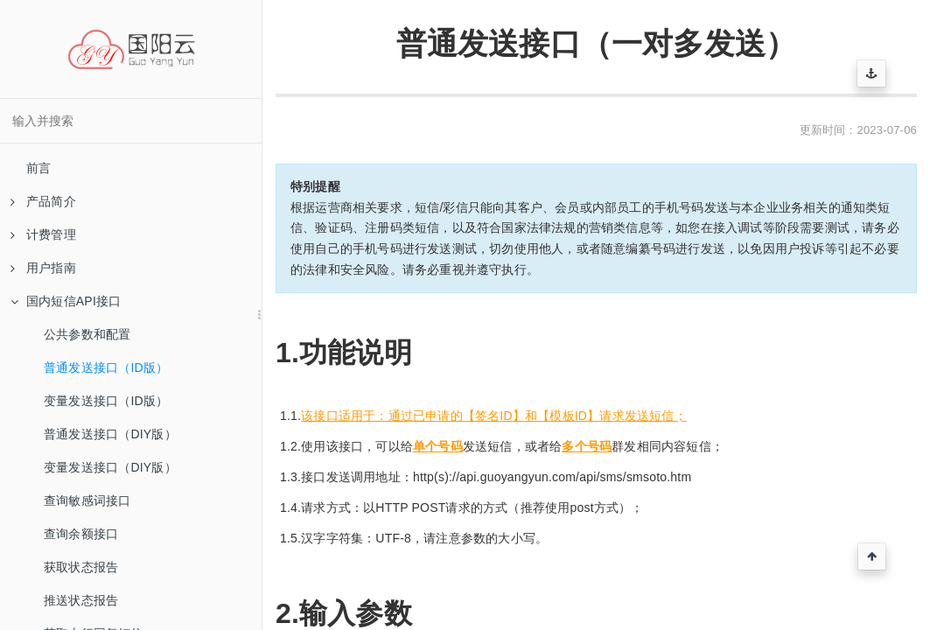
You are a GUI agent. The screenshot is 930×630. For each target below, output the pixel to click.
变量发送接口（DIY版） (110, 467)
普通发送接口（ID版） (106, 367)
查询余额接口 (81, 534)
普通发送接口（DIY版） (110, 434)
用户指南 (43, 268)
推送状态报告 (81, 600)
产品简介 (43, 201)
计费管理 (43, 235)
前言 (38, 168)
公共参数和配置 (87, 334)
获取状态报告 (81, 567)
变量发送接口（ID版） (106, 401)
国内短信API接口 (65, 301)
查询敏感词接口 (87, 501)
